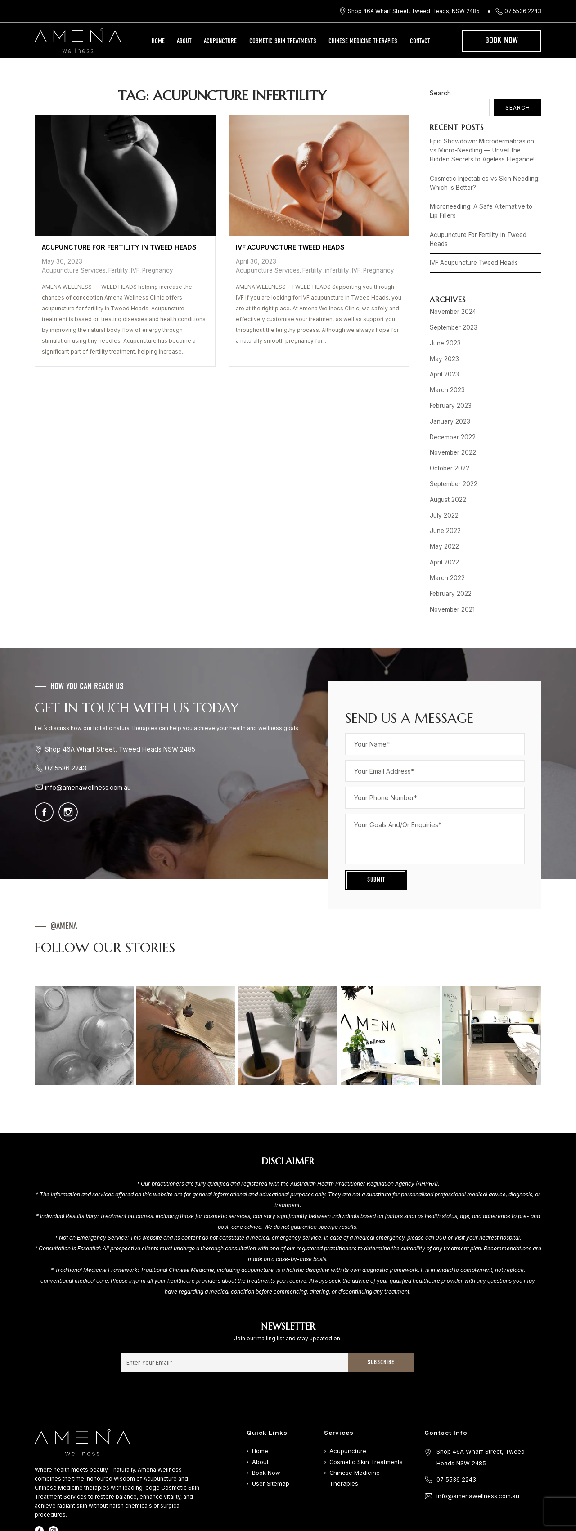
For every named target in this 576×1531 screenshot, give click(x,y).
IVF (170, 259)
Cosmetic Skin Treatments (282, 41)
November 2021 (451, 567)
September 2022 (452, 451)
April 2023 (443, 351)
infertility (329, 267)
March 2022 (445, 538)
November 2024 (451, 293)
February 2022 (449, 552)
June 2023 (444, 322)
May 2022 (442, 509)
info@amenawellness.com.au (86, 743)
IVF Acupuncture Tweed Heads (288, 246)
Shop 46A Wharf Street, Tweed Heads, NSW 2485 (414, 11)
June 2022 (443, 495)
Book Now (501, 40)
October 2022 (448, 437)
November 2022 (451, 423)
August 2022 (446, 466)
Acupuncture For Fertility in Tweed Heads (115, 246)
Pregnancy (191, 259)
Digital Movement (379, 1527)
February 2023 (449, 379)
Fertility (153, 259)
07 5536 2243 (522, 11)
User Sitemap (270, 1440)
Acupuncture (220, 41)
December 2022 (451, 408)
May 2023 (443, 336)
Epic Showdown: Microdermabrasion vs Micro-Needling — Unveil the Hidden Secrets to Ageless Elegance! (482, 148)
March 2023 (445, 365)
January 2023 (447, 394)
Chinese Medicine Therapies (362, 41)
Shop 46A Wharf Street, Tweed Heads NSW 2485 (115, 705)
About (184, 41)
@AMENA (63, 883)
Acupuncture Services (113, 259)
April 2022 (443, 523)
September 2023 (452, 307)
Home (158, 41)
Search (440, 93)
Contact (420, 41)
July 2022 (442, 480)
